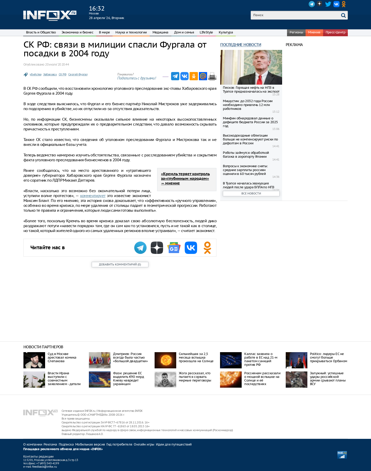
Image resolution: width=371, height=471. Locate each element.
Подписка (66, 444)
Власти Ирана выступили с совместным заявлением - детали (64, 378)
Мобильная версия (90, 444)
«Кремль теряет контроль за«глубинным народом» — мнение (185, 178)
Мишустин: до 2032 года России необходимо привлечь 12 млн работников (248, 105)
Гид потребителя (119, 444)
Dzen (320, 4)
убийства (35, 74)
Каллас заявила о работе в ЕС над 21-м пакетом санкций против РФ (260, 359)
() (120, 264)
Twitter (328, 4)
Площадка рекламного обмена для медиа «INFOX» (63, 449)
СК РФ (62, 74)
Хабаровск (50, 74)
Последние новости (240, 44)
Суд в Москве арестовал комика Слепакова (62, 357)
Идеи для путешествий (174, 444)
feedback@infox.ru (44, 466)
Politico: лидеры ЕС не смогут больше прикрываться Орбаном (328, 357)
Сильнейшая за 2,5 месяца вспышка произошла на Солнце (196, 357)
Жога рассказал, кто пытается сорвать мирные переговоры (195, 377)
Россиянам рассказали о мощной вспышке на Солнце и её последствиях (262, 378)
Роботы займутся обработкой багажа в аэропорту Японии (246, 154)
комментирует (93, 195)
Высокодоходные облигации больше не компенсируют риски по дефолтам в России (250, 139)
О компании (32, 444)
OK (345, 4)
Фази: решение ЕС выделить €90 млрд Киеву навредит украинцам (128, 378)
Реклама (50, 444)
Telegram (312, 4)
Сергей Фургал (77, 74)
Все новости (251, 193)
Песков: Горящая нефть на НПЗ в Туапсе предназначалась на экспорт (251, 89)
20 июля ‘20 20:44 (57, 64)
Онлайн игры (144, 444)
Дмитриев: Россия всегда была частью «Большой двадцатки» (130, 357)
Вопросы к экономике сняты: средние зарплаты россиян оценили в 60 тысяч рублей (245, 170)
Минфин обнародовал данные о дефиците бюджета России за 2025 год (250, 122)
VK (336, 4)
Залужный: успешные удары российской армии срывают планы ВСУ (328, 378)
